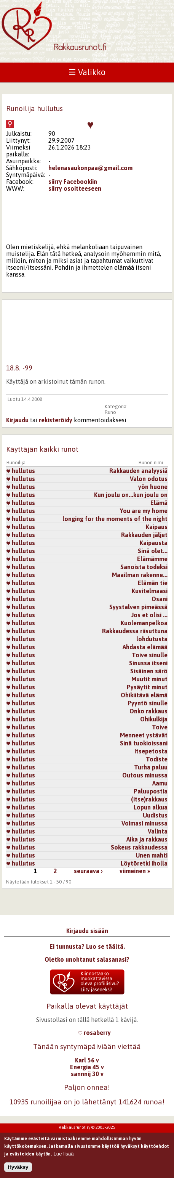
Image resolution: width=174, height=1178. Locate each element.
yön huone (153, 486)
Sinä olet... (153, 550)
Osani (160, 598)
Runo (110, 412)
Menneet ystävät (144, 735)
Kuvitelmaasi (150, 590)
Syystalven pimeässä (138, 606)
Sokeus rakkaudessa (139, 847)
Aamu (160, 783)
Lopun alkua (151, 807)
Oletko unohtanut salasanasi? (87, 959)
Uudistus (155, 815)
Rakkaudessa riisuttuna (135, 631)
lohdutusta (152, 639)
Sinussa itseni (148, 663)
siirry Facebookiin (72, 181)
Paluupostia (151, 791)
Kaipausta (154, 542)
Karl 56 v (87, 1060)
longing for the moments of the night (115, 518)
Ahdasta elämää (145, 647)
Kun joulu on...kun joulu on (131, 494)
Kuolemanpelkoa (144, 623)
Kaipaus (157, 526)
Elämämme (152, 558)
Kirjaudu (17, 420)
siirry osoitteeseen (74, 188)
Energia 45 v (87, 1067)
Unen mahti (152, 855)
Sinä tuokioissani (144, 743)
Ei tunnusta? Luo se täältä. (87, 946)
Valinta (158, 831)
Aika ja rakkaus (147, 839)
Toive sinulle (150, 655)
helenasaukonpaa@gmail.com (90, 167)
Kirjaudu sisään (87, 930)
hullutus (20, 470)
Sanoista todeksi (144, 566)
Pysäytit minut (147, 687)
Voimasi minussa (144, 823)
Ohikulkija (154, 719)
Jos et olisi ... (149, 615)
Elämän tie (153, 582)
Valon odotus (149, 478)
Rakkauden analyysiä (138, 470)
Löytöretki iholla (144, 863)
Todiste (157, 759)
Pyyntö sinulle (148, 703)
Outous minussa (145, 775)
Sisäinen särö (149, 671)
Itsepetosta (151, 751)
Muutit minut (149, 679)
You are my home (144, 510)
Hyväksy (18, 1169)
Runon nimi (151, 462)
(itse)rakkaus (149, 799)
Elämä (159, 502)
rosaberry (94, 1032)
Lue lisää (63, 1156)
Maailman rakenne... (140, 574)
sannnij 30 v (87, 1073)
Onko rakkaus (148, 711)
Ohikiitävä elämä (144, 695)
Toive (160, 727)
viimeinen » (135, 870)
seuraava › (88, 870)
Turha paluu (151, 767)
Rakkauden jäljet (144, 534)
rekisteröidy (55, 420)
